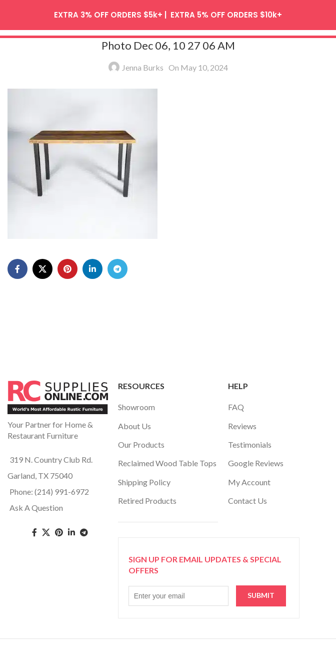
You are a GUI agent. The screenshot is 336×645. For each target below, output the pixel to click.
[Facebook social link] (18, 265)
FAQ (236, 403)
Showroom (136, 403)
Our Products (141, 440)
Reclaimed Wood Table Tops (167, 459)
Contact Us (247, 496)
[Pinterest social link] (68, 265)
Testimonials (250, 440)
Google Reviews (256, 459)
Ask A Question (36, 503)
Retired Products (147, 496)
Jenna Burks (143, 63)
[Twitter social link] (46, 528)
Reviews (242, 422)
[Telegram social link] (118, 265)
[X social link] (42, 265)
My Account (249, 478)
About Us (134, 422)
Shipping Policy (144, 478)
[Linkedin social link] (92, 265)
